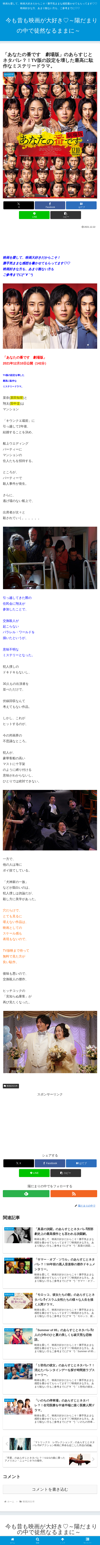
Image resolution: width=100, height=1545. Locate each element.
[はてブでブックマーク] (81, 205)
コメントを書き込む (50, 1490)
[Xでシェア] (18, 205)
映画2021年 (11, 1086)
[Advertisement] (50, 240)
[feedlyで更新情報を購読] (26, 1193)
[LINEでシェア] (34, 215)
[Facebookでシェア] (50, 205)
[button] (65, 215)
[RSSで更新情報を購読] (74, 1193)
